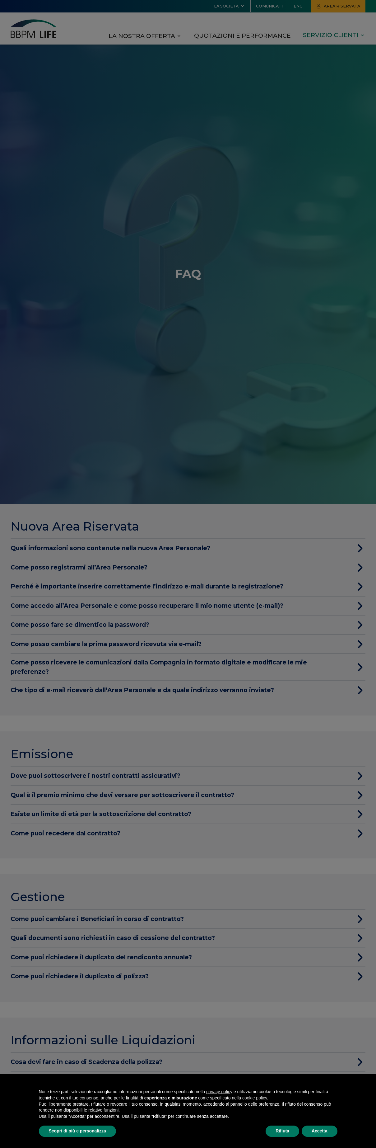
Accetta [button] (319, 1130)
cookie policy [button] (254, 1097)
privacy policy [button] (219, 1091)
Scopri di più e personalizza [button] (77, 1130)
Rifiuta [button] (282, 1130)
